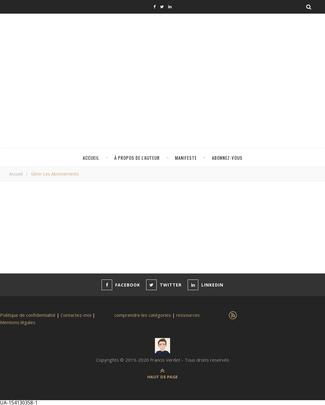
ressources (188, 315)
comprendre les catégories (142, 315)
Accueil (91, 157)
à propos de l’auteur (137, 157)
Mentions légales (17, 322)
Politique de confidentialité (27, 315)
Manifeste (186, 157)
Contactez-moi (76, 315)
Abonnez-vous (227, 157)
